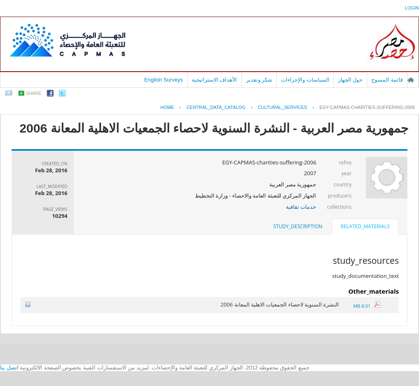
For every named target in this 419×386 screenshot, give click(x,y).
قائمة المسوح (387, 80)
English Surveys (163, 80)
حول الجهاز (350, 80)
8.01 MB (366, 306)
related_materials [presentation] (365, 226)
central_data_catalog (215, 107)
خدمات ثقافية (301, 206)
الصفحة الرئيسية (410, 80)
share (33, 93)
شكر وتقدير (259, 80)
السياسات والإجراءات (305, 80)
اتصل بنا (9, 367)
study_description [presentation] (297, 226)
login (412, 7)
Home (167, 107)
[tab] (365, 227)
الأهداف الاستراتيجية (214, 80)
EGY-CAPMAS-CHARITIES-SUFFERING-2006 (367, 107)
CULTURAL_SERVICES (282, 107)
